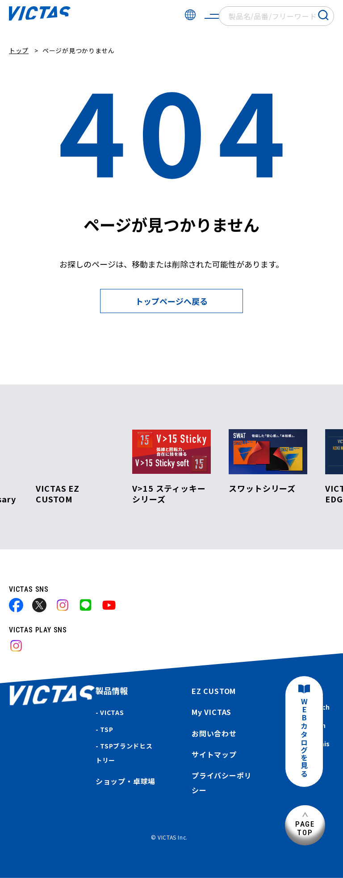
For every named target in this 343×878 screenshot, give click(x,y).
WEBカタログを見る (304, 738)
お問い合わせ (214, 733)
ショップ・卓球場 (125, 781)
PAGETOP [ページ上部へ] (305, 828)
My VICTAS (211, 712)
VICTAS (112, 712)
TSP (106, 729)
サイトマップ (214, 754)
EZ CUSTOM (214, 691)
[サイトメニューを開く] (212, 16)
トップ (19, 50)
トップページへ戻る (171, 301)
